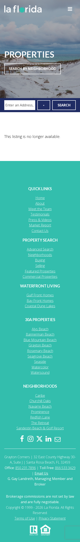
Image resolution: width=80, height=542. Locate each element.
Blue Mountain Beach (40, 340)
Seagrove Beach (40, 356)
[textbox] (20, 105)
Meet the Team (40, 209)
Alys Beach (40, 329)
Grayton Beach (40, 345)
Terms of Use (25, 518)
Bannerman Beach (40, 334)
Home (40, 198)
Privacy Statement (52, 518)
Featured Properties (40, 271)
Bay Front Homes (40, 300)
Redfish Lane (40, 417)
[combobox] (19, 105)
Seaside (40, 361)
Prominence (40, 411)
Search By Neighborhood (32, 68)
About (40, 203)
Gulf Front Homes (40, 295)
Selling (40, 265)
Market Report (40, 225)
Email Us (41, 473)
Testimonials (40, 214)
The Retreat (40, 422)
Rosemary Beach (40, 350)
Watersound (40, 372)
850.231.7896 (25, 467)
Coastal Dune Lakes (40, 306)
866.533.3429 (65, 467)
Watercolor (40, 367)
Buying (40, 260)
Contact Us (40, 230)
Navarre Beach (40, 406)
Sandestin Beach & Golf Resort (40, 428)
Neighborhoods (40, 254)
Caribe (40, 395)
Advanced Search (40, 249)
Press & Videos (40, 219)
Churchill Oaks (40, 401)
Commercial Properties (40, 276)
